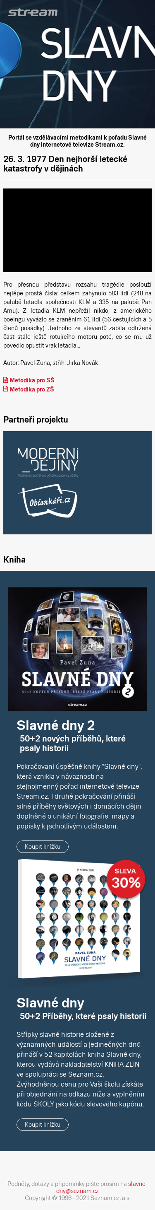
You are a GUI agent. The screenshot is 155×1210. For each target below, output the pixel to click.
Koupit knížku (42, 846)
